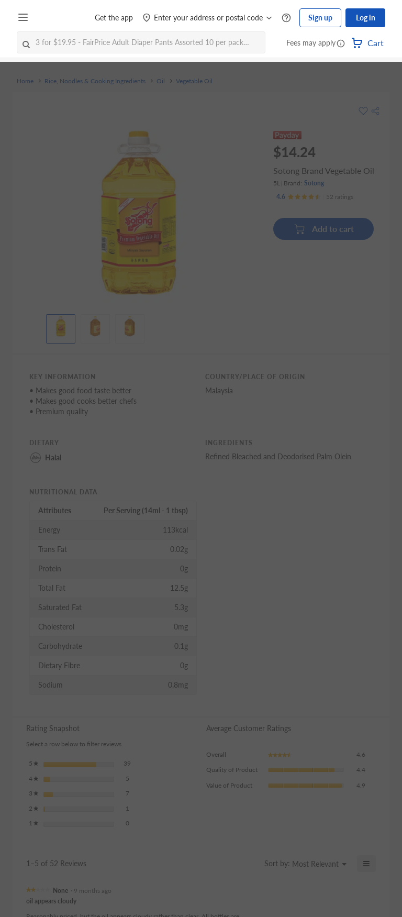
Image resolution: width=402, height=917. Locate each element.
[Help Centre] (286, 18)
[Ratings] (314, 197)
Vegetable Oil (194, 81)
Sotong (314, 183)
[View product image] (61, 326)
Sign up (320, 17)
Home (25, 81)
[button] (341, 44)
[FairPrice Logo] (62, 18)
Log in (365, 17)
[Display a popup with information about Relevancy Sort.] (250, 863)
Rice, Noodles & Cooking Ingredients (95, 81)
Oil (161, 81)
